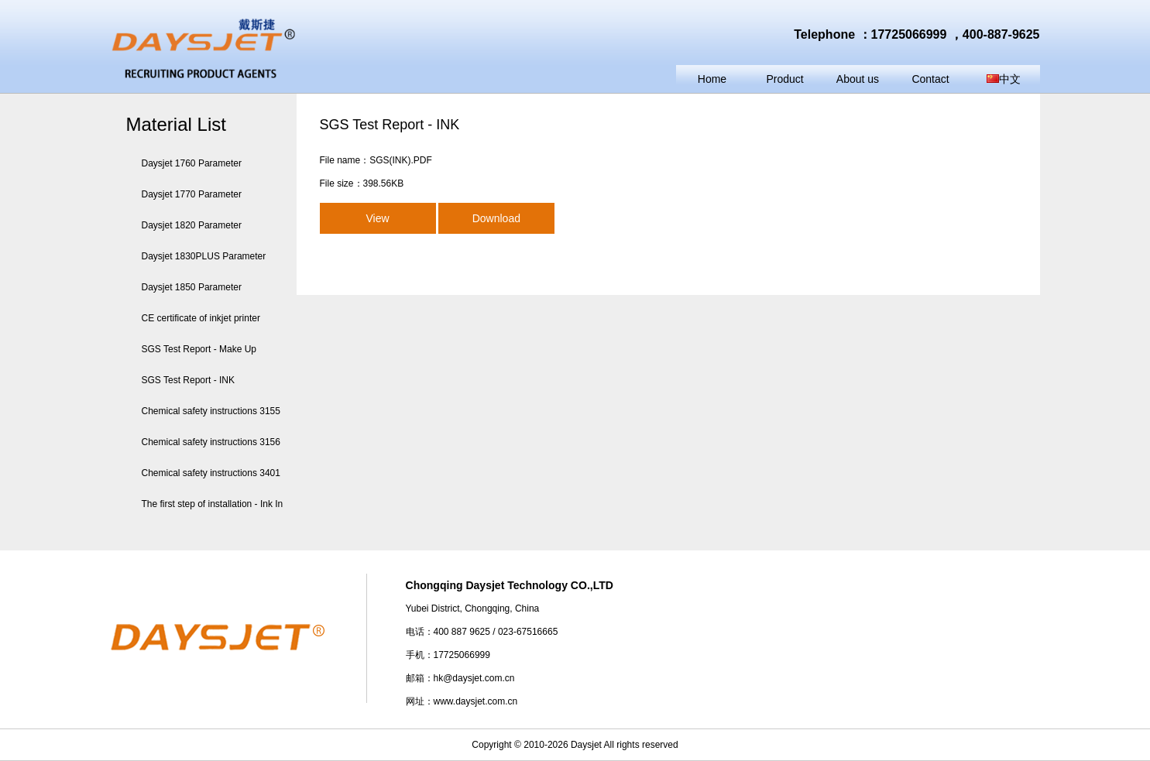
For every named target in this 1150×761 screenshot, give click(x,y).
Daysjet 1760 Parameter (184, 163)
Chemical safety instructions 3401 (203, 473)
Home (712, 79)
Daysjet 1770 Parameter (184, 194)
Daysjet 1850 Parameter (184, 287)
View (377, 218)
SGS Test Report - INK (180, 380)
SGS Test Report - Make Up (191, 349)
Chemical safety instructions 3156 (203, 442)
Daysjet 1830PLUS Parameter (196, 256)
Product (784, 79)
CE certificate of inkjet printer (193, 318)
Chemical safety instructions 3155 (203, 411)
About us (857, 79)
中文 (1004, 79)
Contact (930, 79)
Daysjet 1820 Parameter (184, 225)
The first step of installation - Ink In (204, 503)
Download (496, 218)
